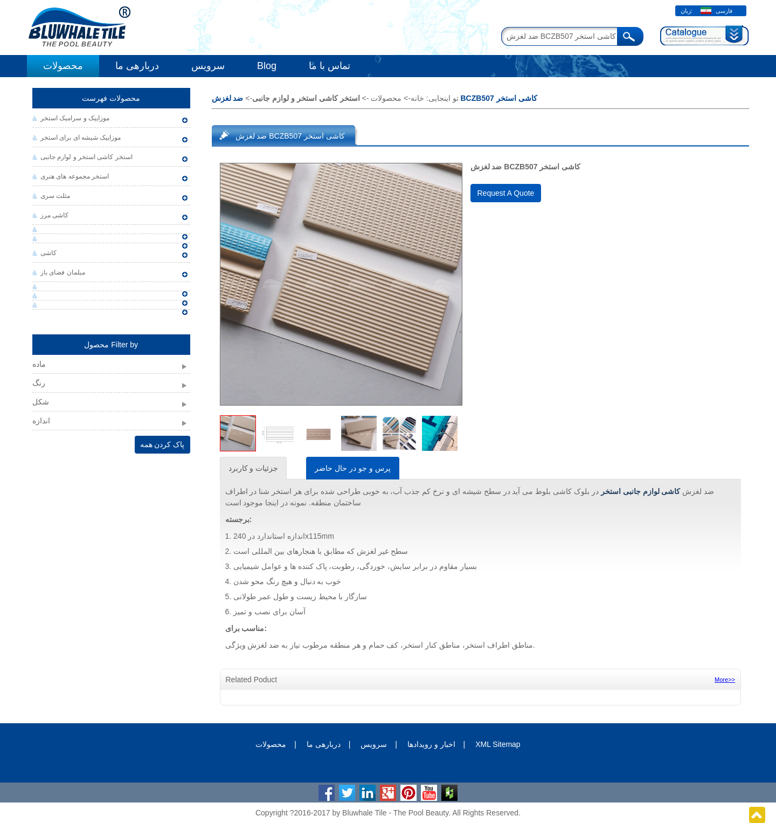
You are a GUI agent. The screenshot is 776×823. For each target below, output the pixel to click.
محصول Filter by (111, 344)
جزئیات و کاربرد (253, 468)
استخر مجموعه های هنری (74, 176)
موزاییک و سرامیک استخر (74, 118)
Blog (266, 65)
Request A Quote (506, 193)
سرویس (208, 65)
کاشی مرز (54, 215)
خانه (417, 98)
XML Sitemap (498, 744)
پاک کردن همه (162, 444)
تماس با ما (329, 65)
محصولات (63, 65)
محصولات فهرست (111, 98)
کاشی (48, 253)
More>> (725, 679)
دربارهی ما (137, 65)
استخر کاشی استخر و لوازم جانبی (86, 157)
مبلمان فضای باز (62, 272)
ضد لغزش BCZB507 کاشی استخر (290, 136)
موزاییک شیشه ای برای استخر (80, 137)
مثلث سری (55, 196)
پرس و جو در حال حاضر (352, 468)
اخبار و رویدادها (431, 744)
